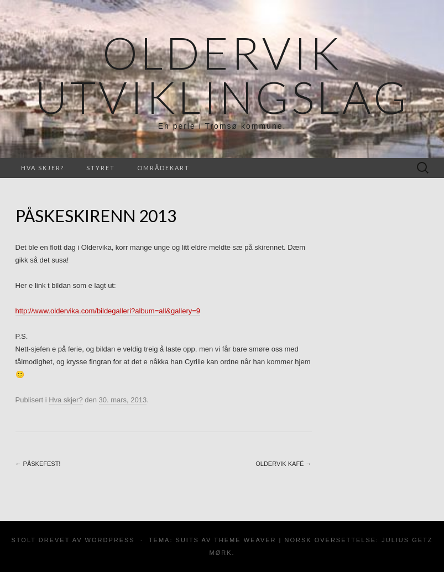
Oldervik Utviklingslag (222, 74)
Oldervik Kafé (283, 463)
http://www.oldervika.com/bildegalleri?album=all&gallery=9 (108, 311)
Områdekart (163, 167)
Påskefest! (38, 463)
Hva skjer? (42, 167)
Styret (100, 167)
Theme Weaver (245, 540)
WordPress (110, 540)
